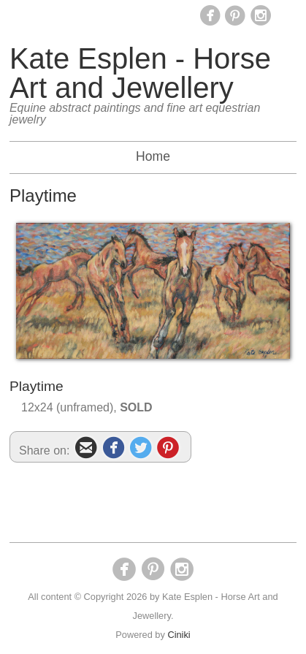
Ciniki (178, 634)
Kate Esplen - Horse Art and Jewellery (140, 73)
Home (153, 156)
